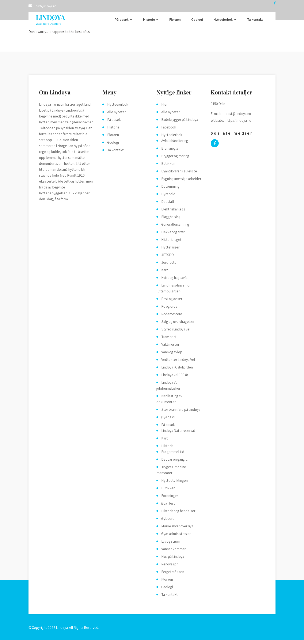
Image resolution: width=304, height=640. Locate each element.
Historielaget (171, 239)
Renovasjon (169, 564)
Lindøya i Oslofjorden (177, 367)
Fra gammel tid (172, 451)
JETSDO (167, 254)
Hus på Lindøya (172, 556)
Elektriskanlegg (173, 209)
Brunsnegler (170, 148)
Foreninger (169, 495)
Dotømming (170, 186)
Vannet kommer (173, 549)
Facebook (168, 127)
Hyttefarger (170, 247)
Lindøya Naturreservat (178, 430)
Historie (149, 20)
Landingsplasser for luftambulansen (173, 288)
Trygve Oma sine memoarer (171, 470)
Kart (164, 270)
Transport (168, 336)
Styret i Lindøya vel (175, 329)
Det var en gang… (174, 459)
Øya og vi (168, 417)
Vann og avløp (171, 352)
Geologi (197, 20)
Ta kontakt (255, 20)
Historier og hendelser (178, 511)
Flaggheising (170, 216)
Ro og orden (170, 306)
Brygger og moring (175, 156)
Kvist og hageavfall (175, 277)
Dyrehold (168, 194)
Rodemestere (171, 314)
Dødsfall (167, 201)
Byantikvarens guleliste (179, 171)
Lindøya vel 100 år (174, 375)
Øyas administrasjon (176, 533)
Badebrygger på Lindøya (179, 119)
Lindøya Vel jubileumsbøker (168, 385)
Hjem (165, 104)
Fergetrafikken (172, 571)
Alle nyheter (116, 112)
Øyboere (167, 518)
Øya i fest (168, 503)
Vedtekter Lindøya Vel (178, 359)
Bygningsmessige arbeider (181, 178)
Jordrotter (169, 262)
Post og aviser (171, 298)
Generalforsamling (175, 224)
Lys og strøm (170, 541)
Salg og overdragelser (177, 321)
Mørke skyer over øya (177, 526)
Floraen (175, 20)
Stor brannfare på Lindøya (180, 409)
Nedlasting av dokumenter (169, 399)
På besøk (122, 20)
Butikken (168, 163)
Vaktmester (170, 344)
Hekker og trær (173, 232)
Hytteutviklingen (174, 480)
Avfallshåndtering (174, 140)
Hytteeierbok (223, 20)
